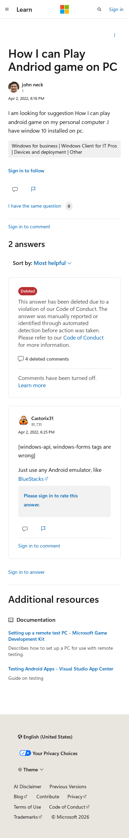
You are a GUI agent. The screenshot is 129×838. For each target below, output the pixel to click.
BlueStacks (31, 478)
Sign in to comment (29, 226)
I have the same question (34, 206)
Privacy (75, 796)
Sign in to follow (26, 170)
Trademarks (26, 816)
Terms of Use (27, 806)
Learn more (32, 385)
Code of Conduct (83, 337)
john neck (32, 84)
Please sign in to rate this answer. (51, 500)
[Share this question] (115, 35)
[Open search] (99, 9)
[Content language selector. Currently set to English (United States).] (45, 736)
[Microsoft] (64, 9)
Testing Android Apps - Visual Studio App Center (60, 669)
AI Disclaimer (27, 786)
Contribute (47, 796)
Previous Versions (68, 786)
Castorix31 (42, 418)
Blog (18, 796)
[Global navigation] (7, 9)
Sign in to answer (26, 572)
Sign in (116, 9)
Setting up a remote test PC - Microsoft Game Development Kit (57, 636)
